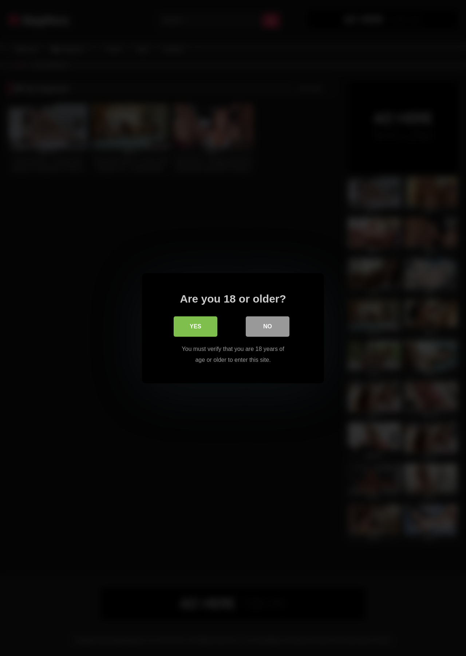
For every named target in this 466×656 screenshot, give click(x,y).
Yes (195, 326)
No (267, 326)
